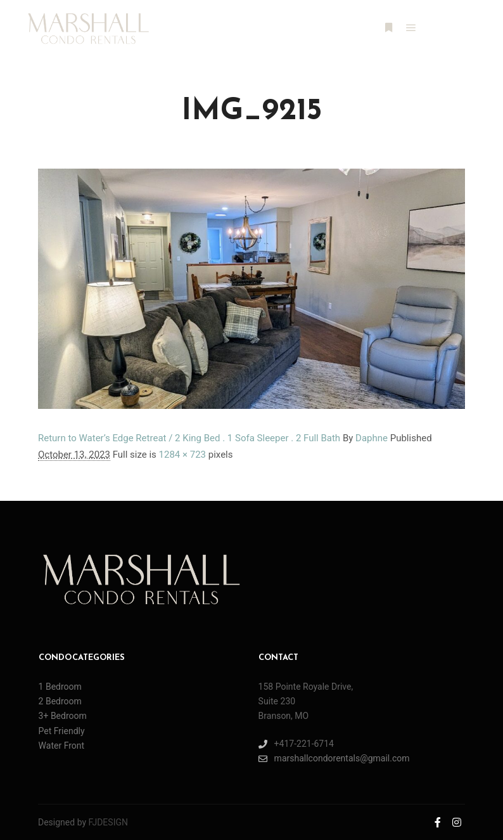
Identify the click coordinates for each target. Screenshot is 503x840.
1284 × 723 (182, 454)
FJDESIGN (108, 822)
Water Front (62, 745)
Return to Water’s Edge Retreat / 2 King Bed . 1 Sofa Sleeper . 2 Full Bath (189, 438)
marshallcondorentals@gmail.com (334, 758)
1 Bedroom (60, 687)
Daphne (371, 438)
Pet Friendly (62, 731)
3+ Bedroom (63, 716)
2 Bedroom (60, 701)
